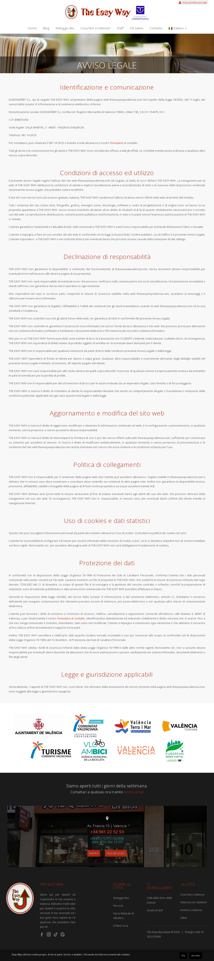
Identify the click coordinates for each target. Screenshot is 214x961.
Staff (120, 28)
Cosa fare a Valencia (192, 894)
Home (32, 28)
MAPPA (93, 853)
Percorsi (118, 905)
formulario (117, 143)
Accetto (195, 955)
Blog (46, 28)
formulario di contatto (71, 618)
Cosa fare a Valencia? (95, 28)
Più (183, 955)
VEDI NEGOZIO (116, 853)
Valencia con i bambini (193, 902)
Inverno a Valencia (191, 910)
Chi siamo (136, 28)
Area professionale (193, 2)
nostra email (134, 792)
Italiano (178, 28)
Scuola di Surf (155, 910)
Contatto (156, 28)
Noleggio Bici (65, 28)
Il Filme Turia (120, 926)
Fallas (183, 918)
